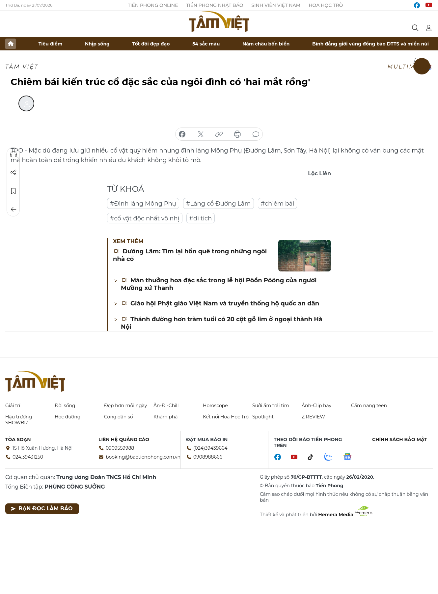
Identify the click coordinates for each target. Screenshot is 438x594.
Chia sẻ (13, 173)
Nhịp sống (97, 44)
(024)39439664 (210, 448)
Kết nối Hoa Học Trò (226, 417)
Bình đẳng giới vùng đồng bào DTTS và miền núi (370, 44)
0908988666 (207, 457)
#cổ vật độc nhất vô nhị (144, 218)
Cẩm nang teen (369, 406)
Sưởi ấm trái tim (270, 406)
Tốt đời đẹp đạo (151, 44)
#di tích (200, 218)
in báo (237, 134)
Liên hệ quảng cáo (123, 439)
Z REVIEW (313, 417)
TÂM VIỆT (22, 67)
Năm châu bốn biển (266, 44)
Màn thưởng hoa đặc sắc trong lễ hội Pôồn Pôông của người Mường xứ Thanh (218, 284)
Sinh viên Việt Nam (276, 5)
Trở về (13, 209)
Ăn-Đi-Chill (165, 406)
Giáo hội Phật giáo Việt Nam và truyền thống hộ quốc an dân (220, 303)
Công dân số (118, 417)
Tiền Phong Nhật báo (214, 5)
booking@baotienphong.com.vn (143, 457)
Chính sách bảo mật (399, 439)
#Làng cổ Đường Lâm (218, 203)
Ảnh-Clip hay (316, 406)
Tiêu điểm (51, 44)
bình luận (256, 134)
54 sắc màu (206, 44)
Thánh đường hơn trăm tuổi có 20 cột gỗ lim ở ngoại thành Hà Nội (221, 323)
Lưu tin (13, 191)
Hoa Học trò (326, 5)
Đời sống (65, 406)
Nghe (13, 154)
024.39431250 (28, 457)
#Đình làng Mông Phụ (143, 203)
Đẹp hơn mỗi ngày (125, 406)
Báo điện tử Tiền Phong (219, 21)
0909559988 (120, 448)
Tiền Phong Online (153, 5)
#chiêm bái (277, 203)
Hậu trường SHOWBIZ (18, 420)
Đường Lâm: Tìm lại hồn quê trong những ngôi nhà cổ (190, 255)
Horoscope (215, 406)
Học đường (67, 417)
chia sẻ (182, 134)
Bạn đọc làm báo (42, 508)
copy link (219, 134)
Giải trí (12, 406)
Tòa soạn (18, 439)
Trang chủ (10, 44)
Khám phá (165, 417)
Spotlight (263, 417)
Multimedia (410, 67)
